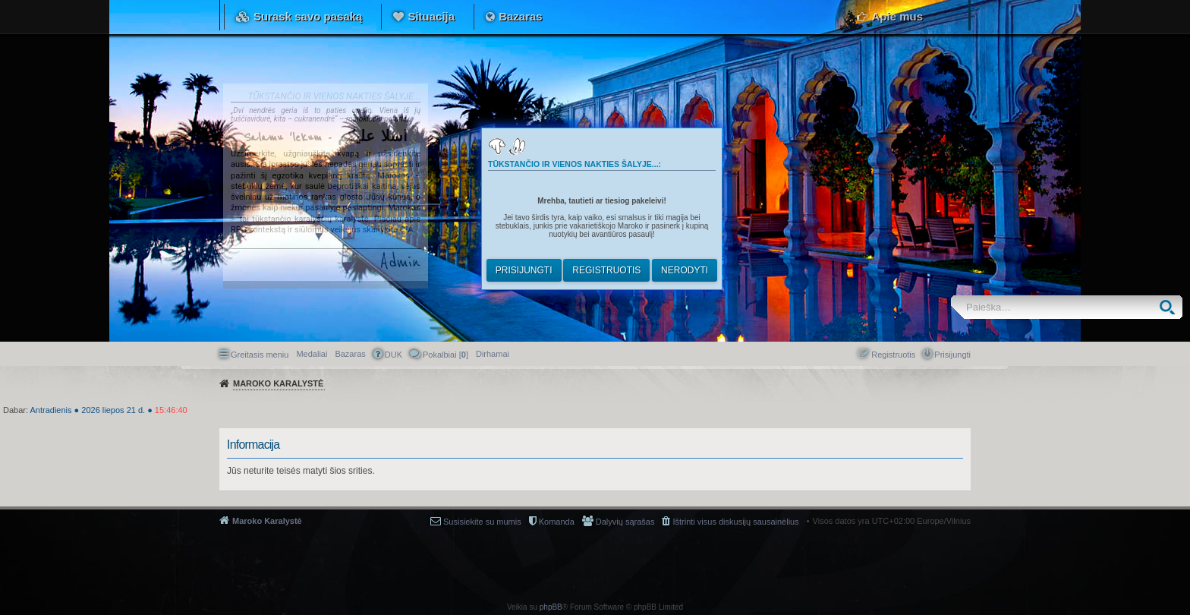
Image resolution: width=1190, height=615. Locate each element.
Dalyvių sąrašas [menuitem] (625, 521)
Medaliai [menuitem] (311, 353)
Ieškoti (1170, 307)
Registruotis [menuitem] (893, 354)
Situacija (431, 16)
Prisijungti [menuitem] (952, 354)
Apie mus (897, 16)
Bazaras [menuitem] (350, 353)
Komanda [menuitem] (557, 521)
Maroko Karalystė (267, 520)
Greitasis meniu (259, 354)
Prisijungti (524, 270)
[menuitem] (492, 354)
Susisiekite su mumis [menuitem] (482, 521)
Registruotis (606, 270)
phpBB (551, 607)
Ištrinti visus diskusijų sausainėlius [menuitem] (735, 521)
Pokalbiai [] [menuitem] (445, 354)
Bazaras (521, 16)
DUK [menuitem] (393, 354)
